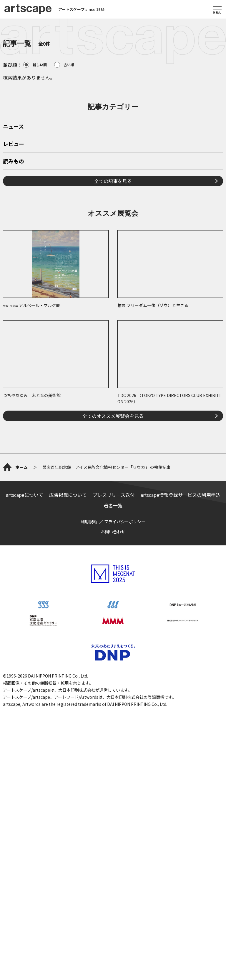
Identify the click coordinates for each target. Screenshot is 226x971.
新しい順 (35, 65)
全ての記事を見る (113, 263)
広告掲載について (68, 706)
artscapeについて (24, 706)
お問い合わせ (113, 743)
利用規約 (89, 733)
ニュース (13, 209)
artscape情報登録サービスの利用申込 (180, 706)
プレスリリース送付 (114, 706)
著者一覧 (113, 717)
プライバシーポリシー (124, 733)
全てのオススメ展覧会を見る (113, 498)
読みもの (13, 244)
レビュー (13, 226)
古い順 (64, 65)
